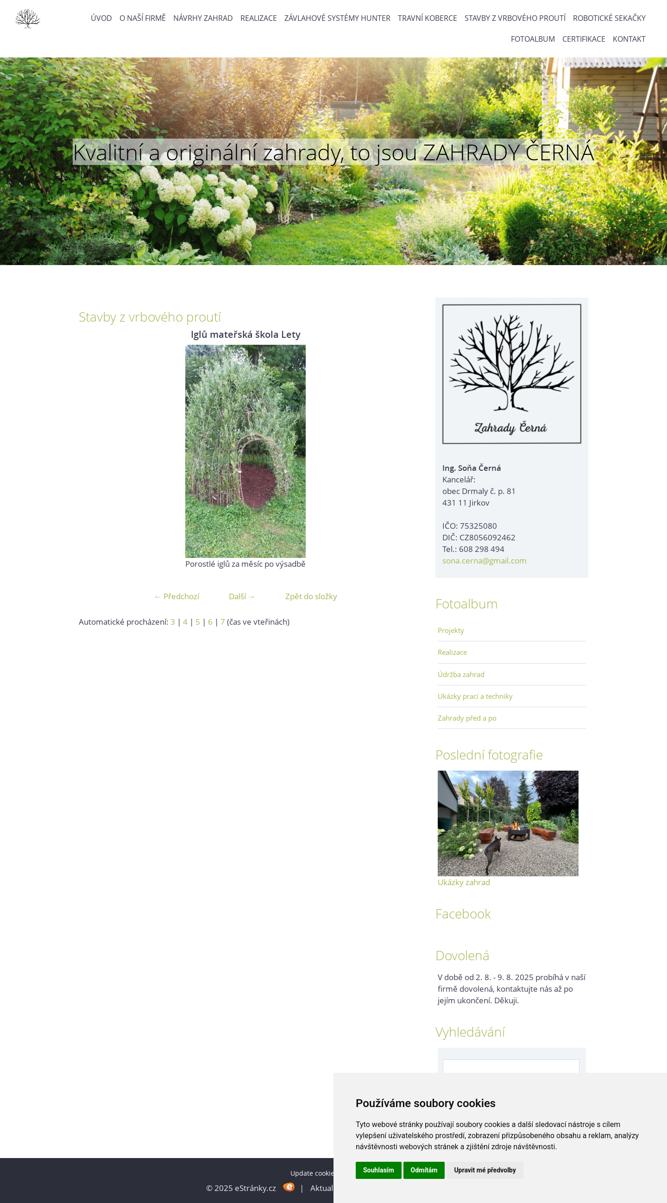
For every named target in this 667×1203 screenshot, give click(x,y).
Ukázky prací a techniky (475, 696)
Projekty (451, 630)
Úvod (101, 18)
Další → (242, 596)
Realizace (258, 18)
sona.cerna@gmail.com (484, 560)
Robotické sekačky (609, 18)
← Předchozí (176, 596)
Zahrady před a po (467, 717)
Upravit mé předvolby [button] (485, 1170)
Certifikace (583, 39)
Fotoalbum (533, 39)
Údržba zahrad (461, 674)
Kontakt (629, 39)
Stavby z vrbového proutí (515, 18)
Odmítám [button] (424, 1170)
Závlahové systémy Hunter (337, 18)
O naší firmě (143, 18)
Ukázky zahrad (464, 882)
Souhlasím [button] (378, 1170)
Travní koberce (427, 18)
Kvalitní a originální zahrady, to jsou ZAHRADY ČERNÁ (333, 152)
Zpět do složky (311, 596)
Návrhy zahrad (203, 18)
